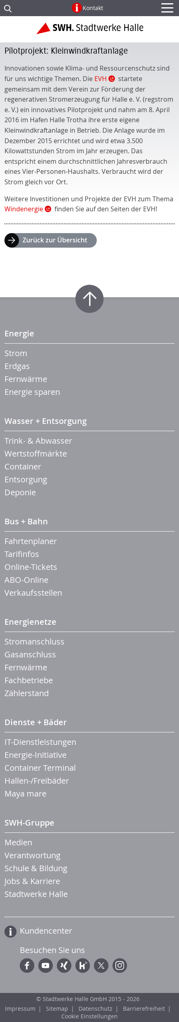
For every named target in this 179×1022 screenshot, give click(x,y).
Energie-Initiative (35, 754)
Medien (18, 842)
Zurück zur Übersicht (55, 240)
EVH (100, 78)
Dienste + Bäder (35, 722)
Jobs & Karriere (32, 881)
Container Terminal (40, 767)
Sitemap (57, 1008)
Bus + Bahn (26, 521)
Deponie (20, 492)
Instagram (119, 965)
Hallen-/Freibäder (36, 780)
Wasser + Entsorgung (45, 420)
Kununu (82, 965)
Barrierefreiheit (144, 1008)
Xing (64, 965)
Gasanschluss (30, 654)
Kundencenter (46, 930)
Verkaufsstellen (33, 592)
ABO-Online (26, 579)
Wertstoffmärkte (35, 453)
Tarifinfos (21, 554)
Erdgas (17, 366)
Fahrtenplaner (30, 541)
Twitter (101, 965)
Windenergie (23, 208)
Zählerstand (26, 693)
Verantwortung (32, 855)
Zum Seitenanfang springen (89, 299)
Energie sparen (32, 391)
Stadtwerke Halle (36, 894)
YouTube (45, 965)
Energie (19, 333)
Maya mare (25, 793)
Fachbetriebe (28, 680)
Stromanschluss (34, 641)
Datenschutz (95, 1008)
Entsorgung (25, 479)
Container (22, 466)
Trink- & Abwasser (38, 440)
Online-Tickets (30, 566)
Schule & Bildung (35, 868)
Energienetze (30, 621)
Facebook (27, 965)
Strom (15, 353)
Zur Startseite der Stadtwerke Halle (89, 31)
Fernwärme (25, 378)
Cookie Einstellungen (89, 1016)
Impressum (20, 1008)
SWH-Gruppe (29, 822)
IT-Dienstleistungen (40, 741)
